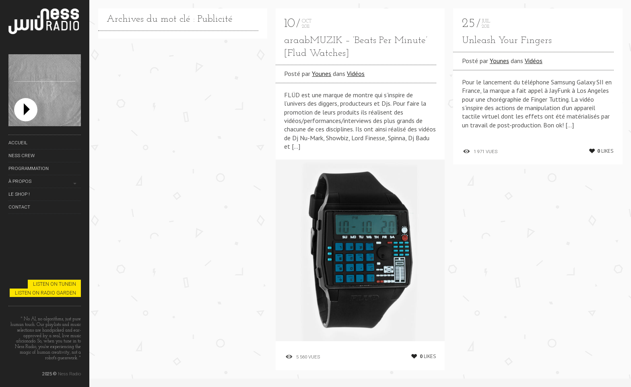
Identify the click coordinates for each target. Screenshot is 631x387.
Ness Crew (21, 155)
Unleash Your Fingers (507, 40)
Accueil (17, 142)
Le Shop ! (19, 194)
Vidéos (356, 74)
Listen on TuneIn (54, 284)
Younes (321, 74)
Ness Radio (69, 374)
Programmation (28, 168)
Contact (19, 207)
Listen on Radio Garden (45, 293)
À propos (19, 181)
